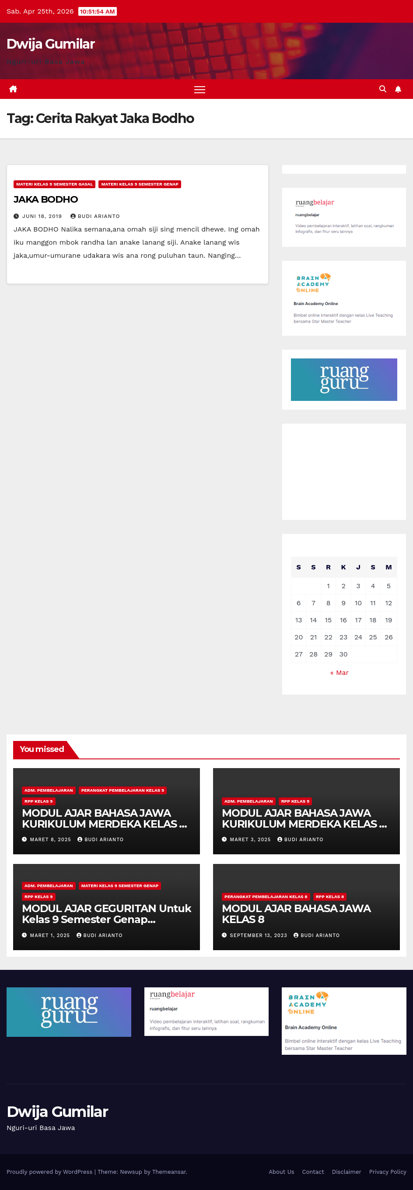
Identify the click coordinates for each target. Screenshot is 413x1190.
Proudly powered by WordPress (50, 1172)
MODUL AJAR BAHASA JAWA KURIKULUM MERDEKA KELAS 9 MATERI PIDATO (104, 824)
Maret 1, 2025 (51, 935)
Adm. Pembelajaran (48, 790)
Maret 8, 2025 (52, 839)
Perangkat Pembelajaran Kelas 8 (266, 896)
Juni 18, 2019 (43, 216)
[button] (382, 89)
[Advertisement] (344, 472)
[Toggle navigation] (199, 89)
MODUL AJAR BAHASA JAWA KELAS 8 (296, 914)
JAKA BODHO (46, 199)
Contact (313, 1172)
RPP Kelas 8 (330, 896)
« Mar (339, 672)
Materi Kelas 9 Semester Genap (139, 184)
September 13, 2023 (260, 935)
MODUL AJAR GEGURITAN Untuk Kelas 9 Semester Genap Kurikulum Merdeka (106, 919)
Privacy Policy (387, 1172)
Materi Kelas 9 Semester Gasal (54, 184)
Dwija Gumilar (50, 44)
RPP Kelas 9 (38, 801)
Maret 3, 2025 (251, 839)
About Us (281, 1172)
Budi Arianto (95, 216)
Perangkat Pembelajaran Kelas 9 (122, 790)
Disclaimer (346, 1172)
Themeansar (169, 1172)
